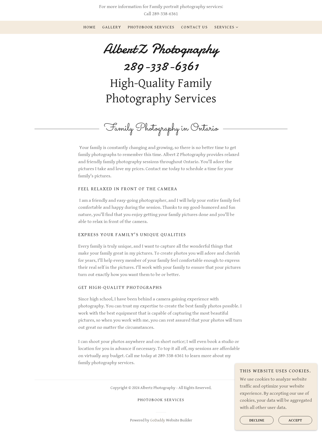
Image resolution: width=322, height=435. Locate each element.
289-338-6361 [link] (165, 14)
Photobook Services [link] (151, 27)
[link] (161, 69)
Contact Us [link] (194, 27)
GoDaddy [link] (157, 420)
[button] (226, 27)
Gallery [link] (111, 27)
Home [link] (89, 27)
